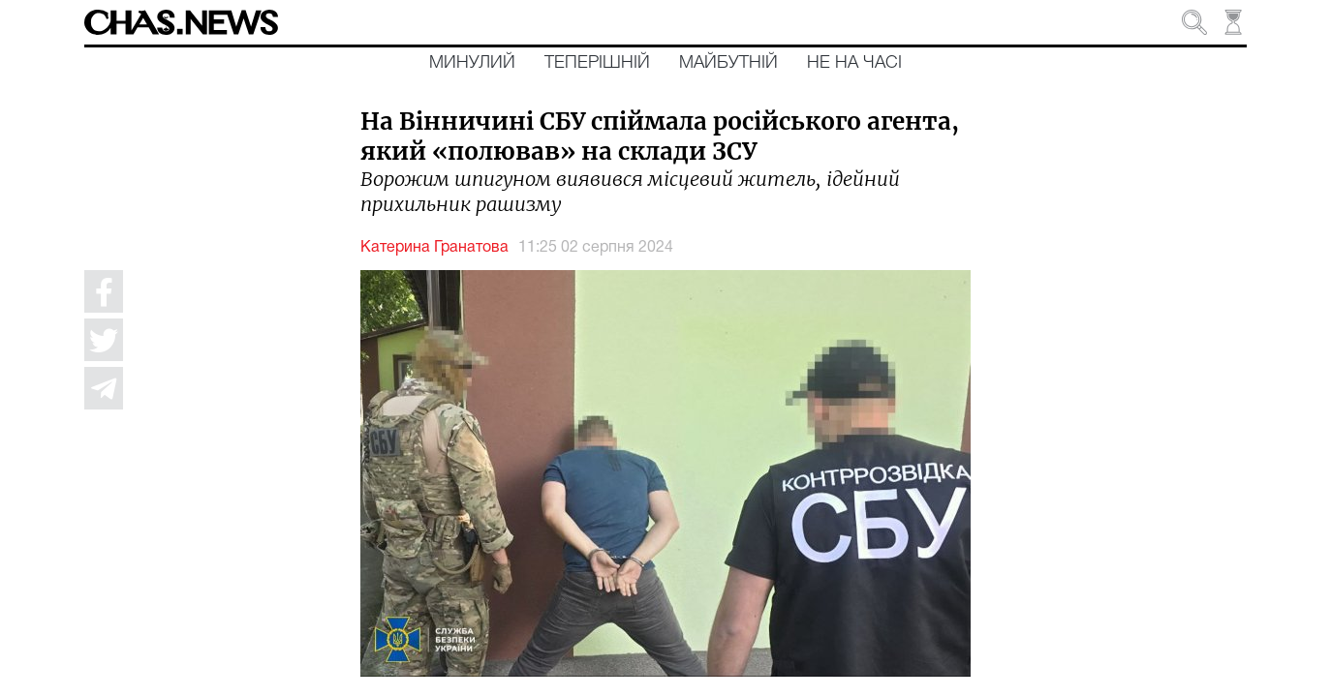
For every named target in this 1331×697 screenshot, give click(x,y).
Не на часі (854, 63)
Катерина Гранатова (434, 248)
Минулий (472, 63)
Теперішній (597, 63)
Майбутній (728, 63)
